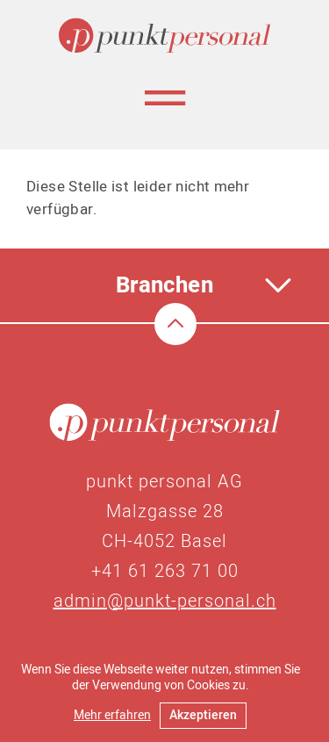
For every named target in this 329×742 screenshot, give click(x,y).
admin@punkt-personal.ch (165, 601)
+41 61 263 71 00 (165, 571)
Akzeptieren (203, 715)
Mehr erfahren (112, 715)
